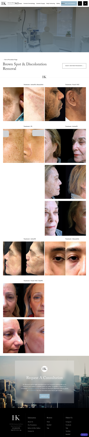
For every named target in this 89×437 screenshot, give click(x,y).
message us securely (33, 388)
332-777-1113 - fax (16, 430)
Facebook (68, 425)
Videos (63, 3)
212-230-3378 (32, 390)
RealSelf (49, 425)
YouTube (68, 431)
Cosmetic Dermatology (29, 3)
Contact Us (31, 431)
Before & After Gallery (34, 428)
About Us (30, 421)
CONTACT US (44, 396)
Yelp (48, 428)
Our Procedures (32, 425)
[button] (18, 3)
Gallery (58, 3)
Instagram (68, 421)
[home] (10, 3)
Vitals (48, 421)
